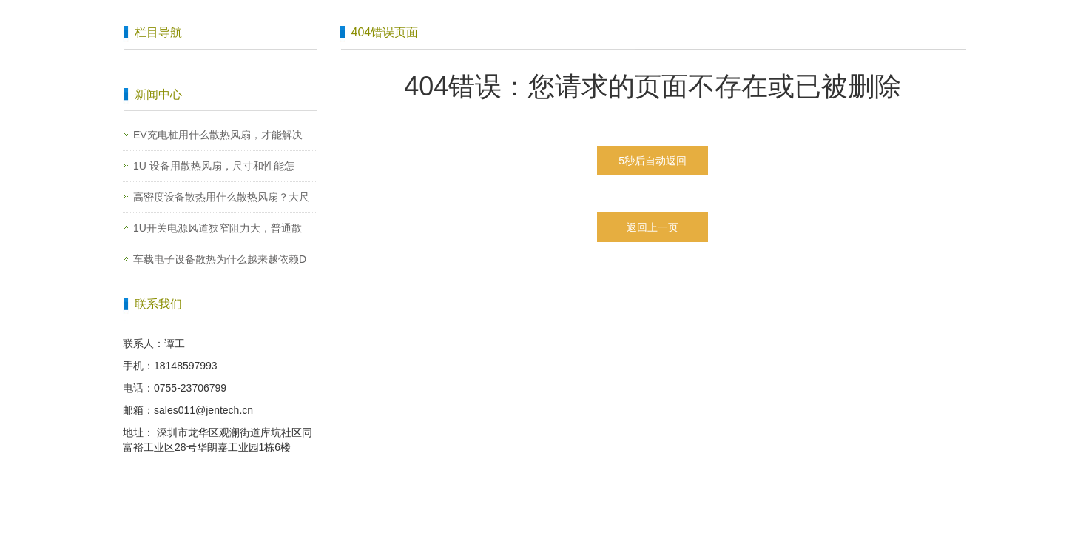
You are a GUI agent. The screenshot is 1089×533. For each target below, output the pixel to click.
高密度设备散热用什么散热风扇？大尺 (221, 197)
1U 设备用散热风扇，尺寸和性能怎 (213, 166)
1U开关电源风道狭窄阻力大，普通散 (217, 228)
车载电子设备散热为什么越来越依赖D (219, 259)
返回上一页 (652, 227)
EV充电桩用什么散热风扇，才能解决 (218, 135)
